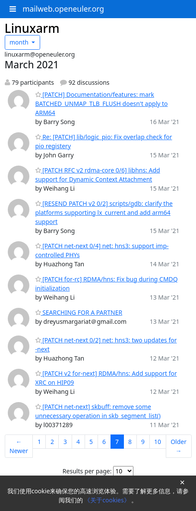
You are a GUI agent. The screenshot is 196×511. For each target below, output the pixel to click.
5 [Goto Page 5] (91, 442)
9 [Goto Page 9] (143, 442)
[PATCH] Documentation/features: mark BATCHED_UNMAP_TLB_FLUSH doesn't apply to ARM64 (101, 103)
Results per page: (87, 471)
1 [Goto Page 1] (39, 442)
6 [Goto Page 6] (104, 442)
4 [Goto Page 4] (78, 442)
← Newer (18, 446)
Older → (179, 446)
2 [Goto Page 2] (52, 442)
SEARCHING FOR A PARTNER (79, 312)
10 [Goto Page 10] (157, 442)
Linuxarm (32, 28)
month (19, 42)
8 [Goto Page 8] (130, 442)
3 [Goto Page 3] (65, 442)
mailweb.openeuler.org (63, 8)
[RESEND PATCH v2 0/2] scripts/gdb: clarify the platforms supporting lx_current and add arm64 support (104, 212)
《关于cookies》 (107, 500)
